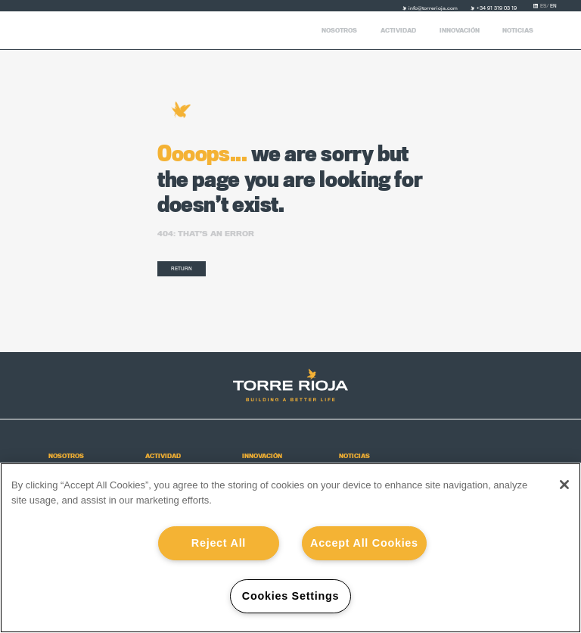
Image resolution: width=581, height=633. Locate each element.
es (545, 6)
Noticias (517, 30)
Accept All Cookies (364, 543)
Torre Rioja (65, 30)
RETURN (181, 268)
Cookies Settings (290, 596)
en (553, 6)
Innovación (460, 30)
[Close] (564, 484)
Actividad (398, 30)
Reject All (218, 543)
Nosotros (339, 30)
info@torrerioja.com (433, 8)
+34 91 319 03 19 (497, 8)
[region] (290, 548)
